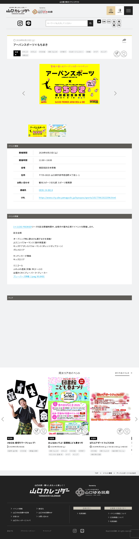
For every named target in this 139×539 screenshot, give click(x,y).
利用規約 (82, 513)
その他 (42, 52)
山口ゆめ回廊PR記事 (21, 512)
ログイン (120, 12)
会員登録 (111, 12)
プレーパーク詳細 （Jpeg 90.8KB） (29, 276)
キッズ (26, 52)
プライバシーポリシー (28, 531)
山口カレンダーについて (22, 520)
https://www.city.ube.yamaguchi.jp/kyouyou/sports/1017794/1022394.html (77, 197)
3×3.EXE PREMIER (22, 226)
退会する (10, 531)
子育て (63, 52)
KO (114, 21)
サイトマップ (47, 531)
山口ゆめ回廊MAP (45, 512)
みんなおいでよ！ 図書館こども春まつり (66, 442)
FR (119, 25)
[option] (69, 84)
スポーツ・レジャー (76, 52)
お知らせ (16, 516)
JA (99, 21)
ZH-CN (119, 21)
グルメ (34, 52)
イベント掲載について (118, 513)
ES (109, 21)
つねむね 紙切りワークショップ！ (21, 442)
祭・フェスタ (53, 52)
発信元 (41, 508)
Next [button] (136, 419)
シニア (104, 52)
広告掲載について (117, 517)
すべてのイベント (122, 373)
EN (104, 21)
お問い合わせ (44, 516)
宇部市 (16, 53)
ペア (96, 52)
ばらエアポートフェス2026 (103, 442)
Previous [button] (2, 419)
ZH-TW (114, 25)
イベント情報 (18, 508)
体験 (89, 52)
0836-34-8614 (46, 190)
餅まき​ (26, 55)
